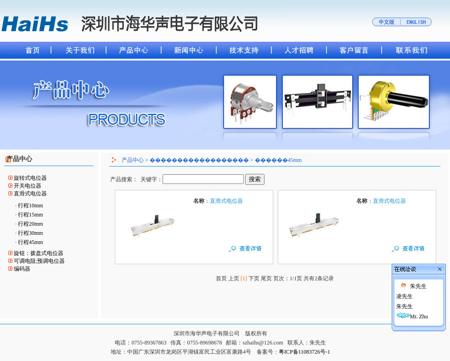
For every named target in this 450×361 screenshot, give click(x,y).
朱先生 (407, 281)
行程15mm (30, 214)
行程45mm (30, 242)
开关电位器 (27, 186)
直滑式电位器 (30, 193)
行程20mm (30, 224)
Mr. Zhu (408, 312)
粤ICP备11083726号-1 (304, 352)
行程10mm (30, 205)
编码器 (22, 269)
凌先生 (393, 292)
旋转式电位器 (30, 178)
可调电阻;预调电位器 (39, 261)
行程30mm (30, 233)
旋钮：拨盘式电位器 (38, 253)
